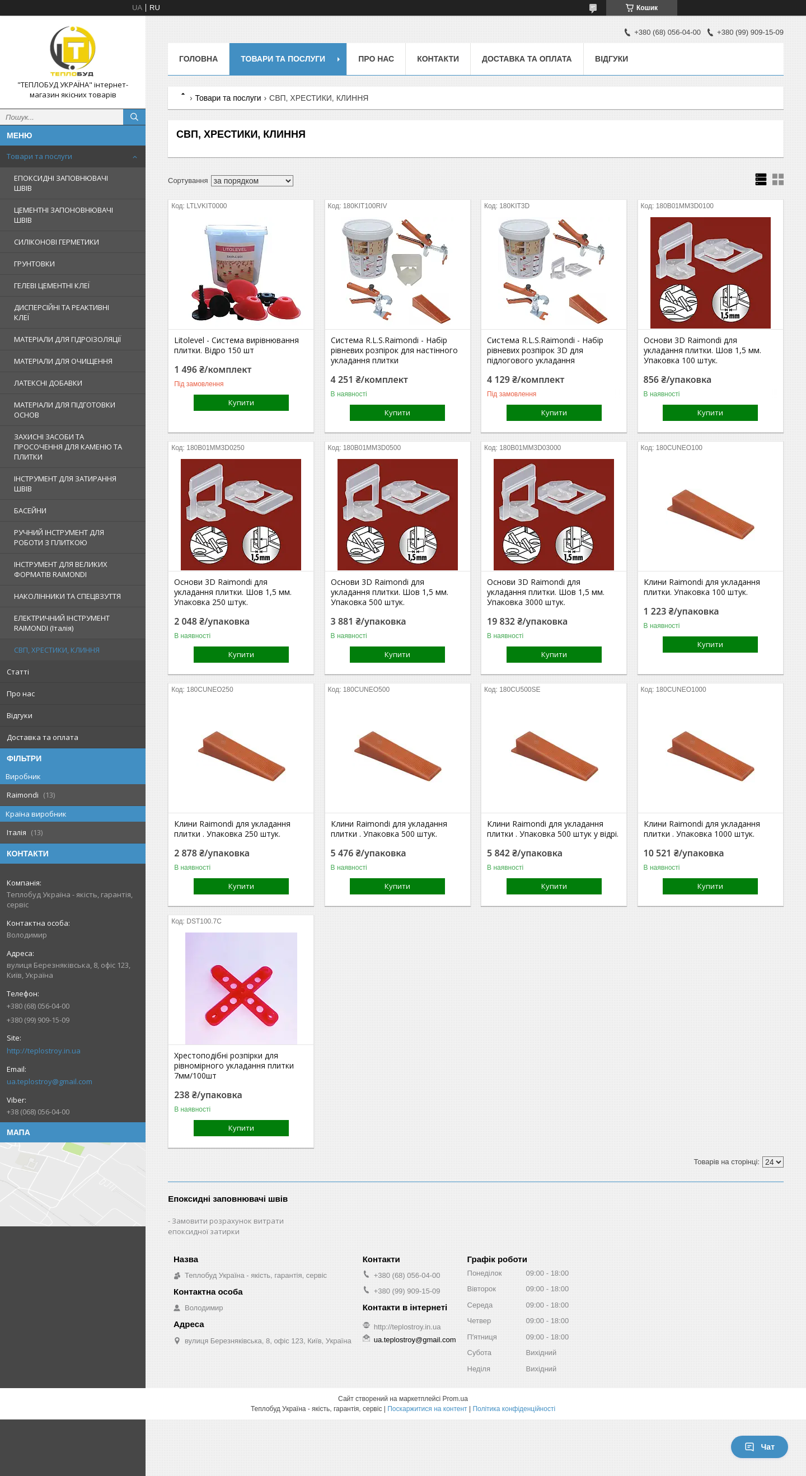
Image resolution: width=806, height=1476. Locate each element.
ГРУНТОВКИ (34, 264)
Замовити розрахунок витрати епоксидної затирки (226, 1226)
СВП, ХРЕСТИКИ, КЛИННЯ (57, 650)
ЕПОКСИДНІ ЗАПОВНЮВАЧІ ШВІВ (61, 183)
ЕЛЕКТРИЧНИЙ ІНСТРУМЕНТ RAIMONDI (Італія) (62, 623)
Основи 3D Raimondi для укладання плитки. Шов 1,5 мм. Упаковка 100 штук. (702, 350)
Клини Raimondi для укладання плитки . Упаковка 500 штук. (389, 829)
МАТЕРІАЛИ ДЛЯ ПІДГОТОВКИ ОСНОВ (64, 410)
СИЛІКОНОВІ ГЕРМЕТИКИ (56, 242)
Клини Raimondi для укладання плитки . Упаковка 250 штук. (232, 829)
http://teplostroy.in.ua (44, 1051)
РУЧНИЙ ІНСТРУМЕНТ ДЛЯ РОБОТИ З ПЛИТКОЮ (59, 537)
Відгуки (19, 715)
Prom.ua (455, 1399)
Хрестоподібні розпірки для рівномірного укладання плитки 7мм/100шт (234, 1066)
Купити (241, 402)
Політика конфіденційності (513, 1409)
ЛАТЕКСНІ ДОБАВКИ (48, 383)
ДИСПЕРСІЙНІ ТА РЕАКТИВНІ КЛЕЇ (61, 312)
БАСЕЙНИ (30, 510)
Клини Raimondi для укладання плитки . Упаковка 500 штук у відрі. (552, 829)
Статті (18, 672)
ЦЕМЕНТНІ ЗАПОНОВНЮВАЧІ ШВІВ (63, 215)
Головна (198, 58)
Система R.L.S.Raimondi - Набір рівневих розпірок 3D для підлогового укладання (545, 350)
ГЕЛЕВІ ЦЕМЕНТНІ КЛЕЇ (52, 285)
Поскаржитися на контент (427, 1409)
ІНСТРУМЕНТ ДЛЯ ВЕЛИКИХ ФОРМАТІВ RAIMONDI (60, 569)
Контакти (438, 58)
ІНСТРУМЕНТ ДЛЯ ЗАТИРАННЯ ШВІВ (65, 484)
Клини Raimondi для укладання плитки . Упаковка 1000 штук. (702, 829)
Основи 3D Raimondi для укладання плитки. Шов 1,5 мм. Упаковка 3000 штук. (545, 592)
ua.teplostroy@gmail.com (49, 1081)
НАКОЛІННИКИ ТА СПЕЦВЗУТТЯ (67, 596)
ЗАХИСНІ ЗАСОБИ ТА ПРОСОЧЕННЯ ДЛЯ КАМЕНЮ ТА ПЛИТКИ (68, 447)
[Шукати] (134, 117)
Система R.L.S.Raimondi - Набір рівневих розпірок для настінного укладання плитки (394, 350)
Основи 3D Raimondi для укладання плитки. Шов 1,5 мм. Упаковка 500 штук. (389, 592)
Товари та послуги (39, 156)
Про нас (21, 693)
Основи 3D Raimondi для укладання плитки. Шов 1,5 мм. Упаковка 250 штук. (233, 592)
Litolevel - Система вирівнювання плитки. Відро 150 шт (236, 345)
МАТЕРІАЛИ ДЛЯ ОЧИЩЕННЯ (63, 361)
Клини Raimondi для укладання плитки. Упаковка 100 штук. (702, 587)
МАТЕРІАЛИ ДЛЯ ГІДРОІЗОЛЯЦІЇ (67, 339)
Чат (759, 1447)
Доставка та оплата (42, 737)
